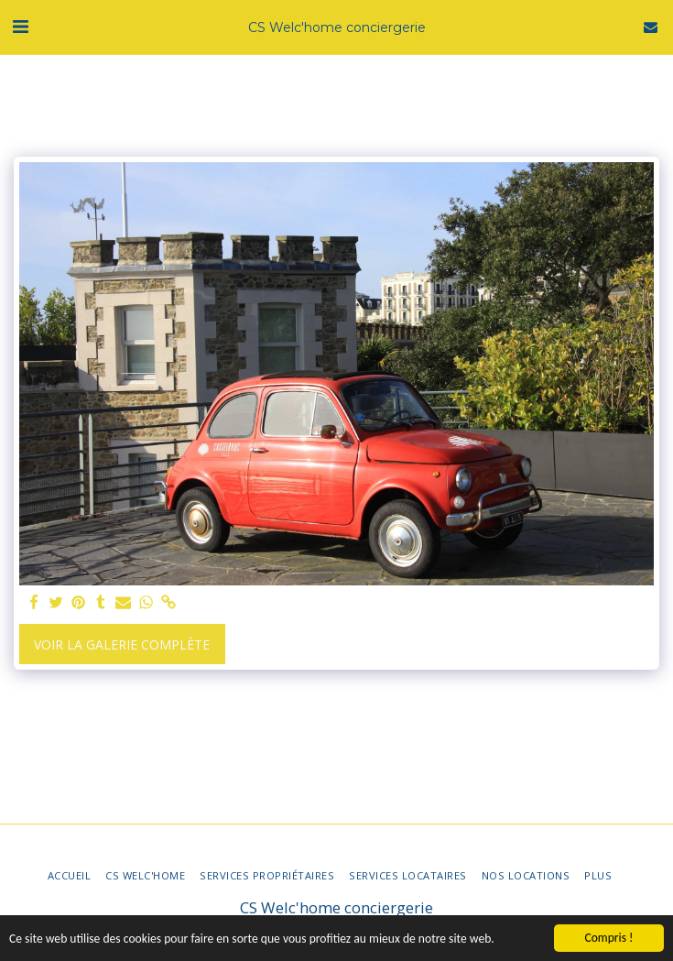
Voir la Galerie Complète (122, 644)
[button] (20, 26)
